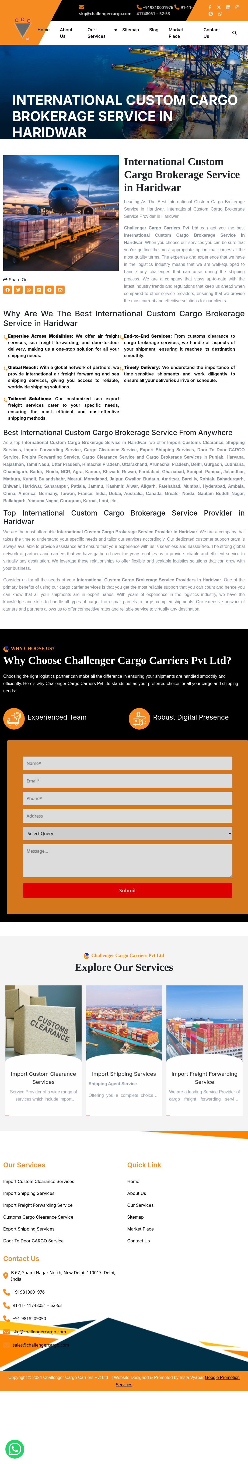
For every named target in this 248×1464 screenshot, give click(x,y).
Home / (19, 166)
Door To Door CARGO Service (33, 1281)
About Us (136, 1234)
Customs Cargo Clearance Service (38, 1257)
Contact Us (138, 1281)
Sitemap (132, 29)
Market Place (140, 1269)
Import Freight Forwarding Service (38, 1246)
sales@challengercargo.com (41, 1386)
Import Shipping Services (28, 1234)
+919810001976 (150, 8)
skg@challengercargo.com (116, 10)
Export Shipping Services (28, 1269)
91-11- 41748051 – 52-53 (156, 10)
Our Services (140, 1246)
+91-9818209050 (29, 1359)
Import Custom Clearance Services (38, 1222)
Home (47, 29)
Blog (155, 29)
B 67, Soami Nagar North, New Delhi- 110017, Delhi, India (63, 1316)
